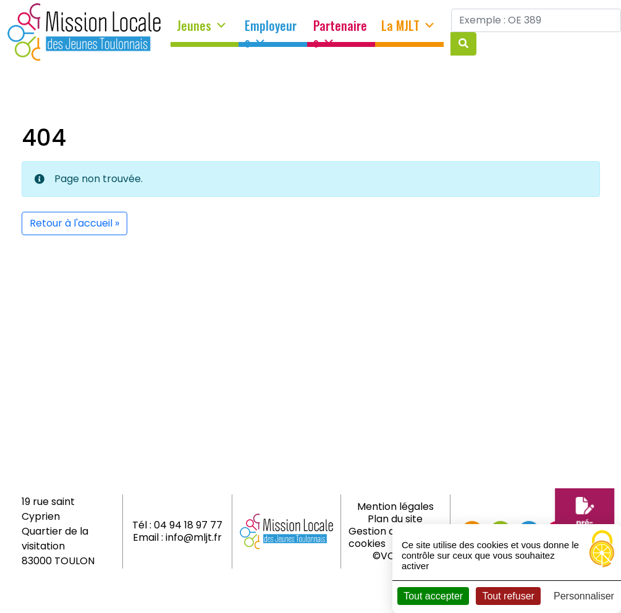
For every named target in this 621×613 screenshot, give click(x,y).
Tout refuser (508, 596)
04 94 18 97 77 (188, 525)
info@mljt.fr (194, 537)
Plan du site (395, 519)
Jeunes (202, 26)
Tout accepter (433, 596)
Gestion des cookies (377, 537)
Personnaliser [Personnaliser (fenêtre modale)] (584, 596)
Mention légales (395, 506)
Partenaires (340, 29)
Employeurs (271, 29)
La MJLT (408, 26)
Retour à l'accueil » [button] (74, 223)
